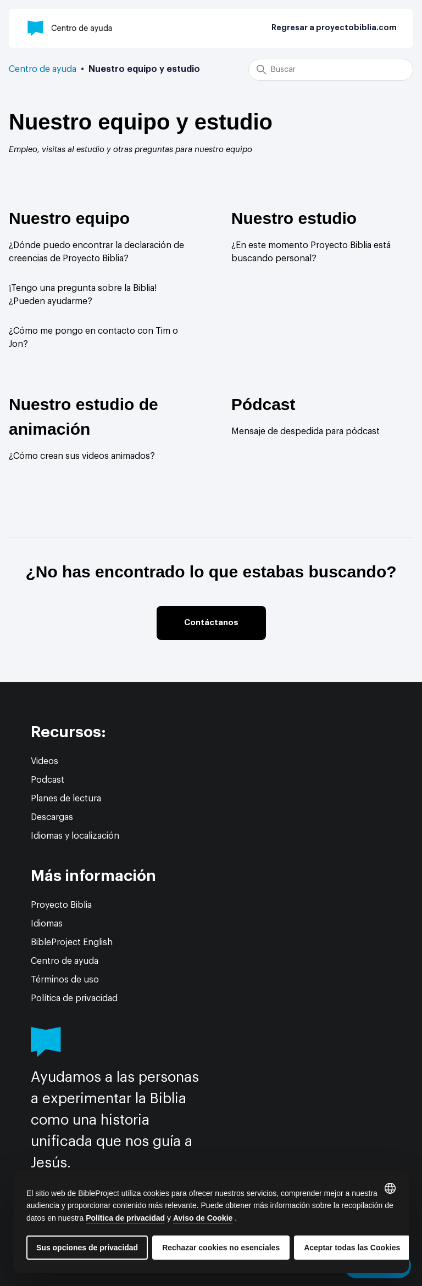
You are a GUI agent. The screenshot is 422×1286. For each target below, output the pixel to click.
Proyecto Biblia (61, 905)
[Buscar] (330, 70)
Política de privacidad (74, 998)
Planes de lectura (66, 798)
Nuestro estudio (294, 218)
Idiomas (47, 923)
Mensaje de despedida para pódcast (305, 431)
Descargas (52, 817)
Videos (44, 761)
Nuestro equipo (69, 218)
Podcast (47, 780)
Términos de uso (65, 979)
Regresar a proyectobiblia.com (334, 28)
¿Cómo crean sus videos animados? (82, 456)
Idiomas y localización (75, 836)
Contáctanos (211, 623)
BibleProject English (72, 942)
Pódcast (263, 404)
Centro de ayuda (42, 69)
